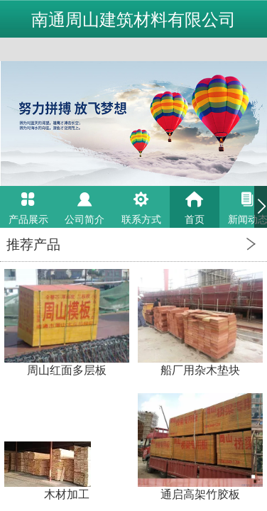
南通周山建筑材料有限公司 (133, 20)
